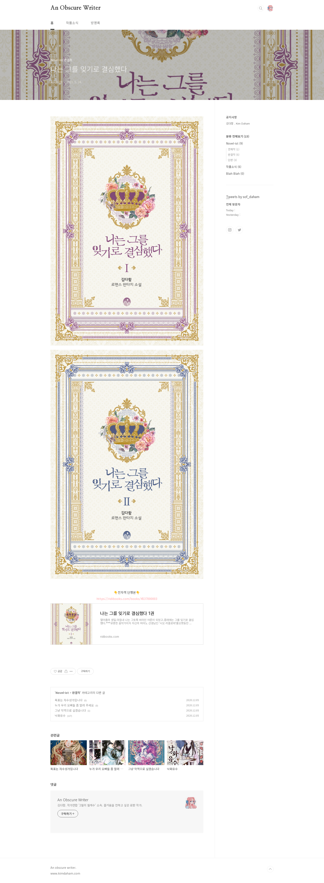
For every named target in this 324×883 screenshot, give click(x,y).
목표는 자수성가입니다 (68, 700)
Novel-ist (62, 693)
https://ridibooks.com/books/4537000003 (126, 598)
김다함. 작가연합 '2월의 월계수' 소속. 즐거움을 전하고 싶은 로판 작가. (99, 805)
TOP (270, 869)
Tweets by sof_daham (243, 196)
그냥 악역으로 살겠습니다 (70, 710)
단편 (232, 160)
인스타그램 (229, 230)
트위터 (239, 230)
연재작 (233, 149)
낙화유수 (60, 715)
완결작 (76, 693)
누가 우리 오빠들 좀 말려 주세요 (74, 705)
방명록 (95, 22)
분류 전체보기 (237, 136)
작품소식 (72, 22)
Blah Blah (235, 173)
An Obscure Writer (75, 8)
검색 (261, 8)
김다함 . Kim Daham (238, 123)
